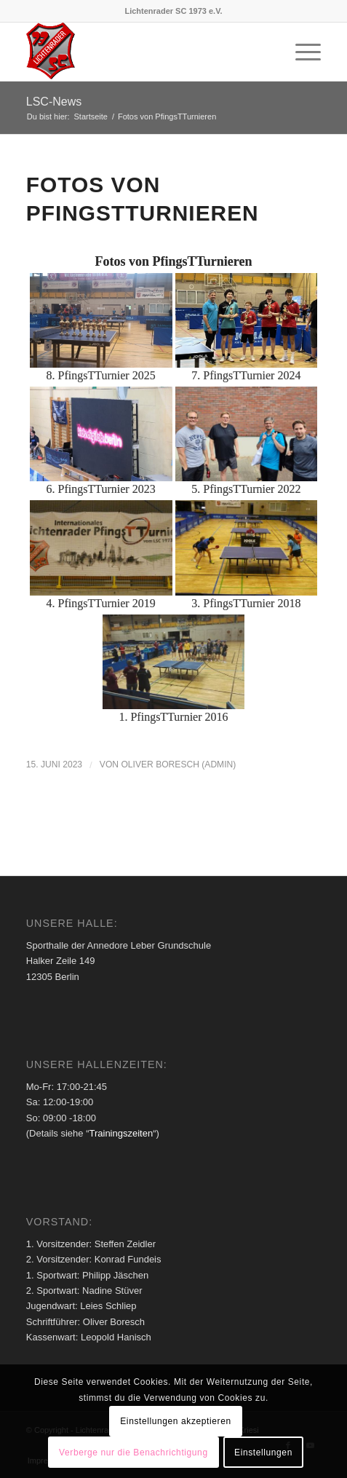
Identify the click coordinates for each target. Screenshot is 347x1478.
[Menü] (301, 52)
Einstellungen (263, 1452)
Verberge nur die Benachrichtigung (133, 1452)
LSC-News (53, 101)
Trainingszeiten (121, 1133)
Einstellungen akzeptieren (175, 1421)
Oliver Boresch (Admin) (178, 764)
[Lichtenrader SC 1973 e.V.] (144, 52)
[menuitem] (301, 52)
